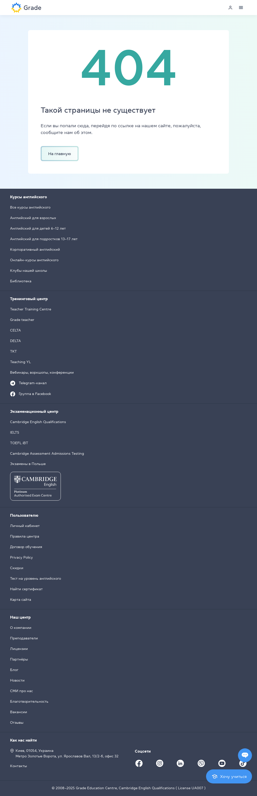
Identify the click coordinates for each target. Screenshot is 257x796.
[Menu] (241, 8)
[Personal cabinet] (230, 8)
